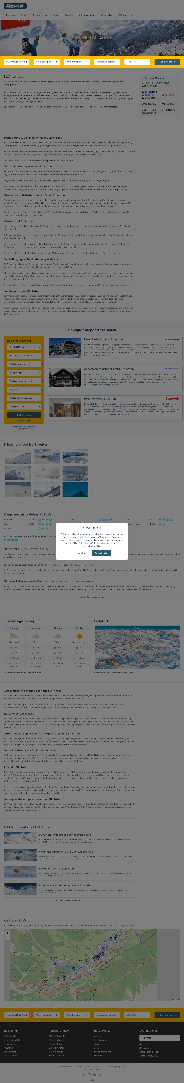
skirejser (167, 61)
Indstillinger (82, 553)
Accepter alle (101, 553)
